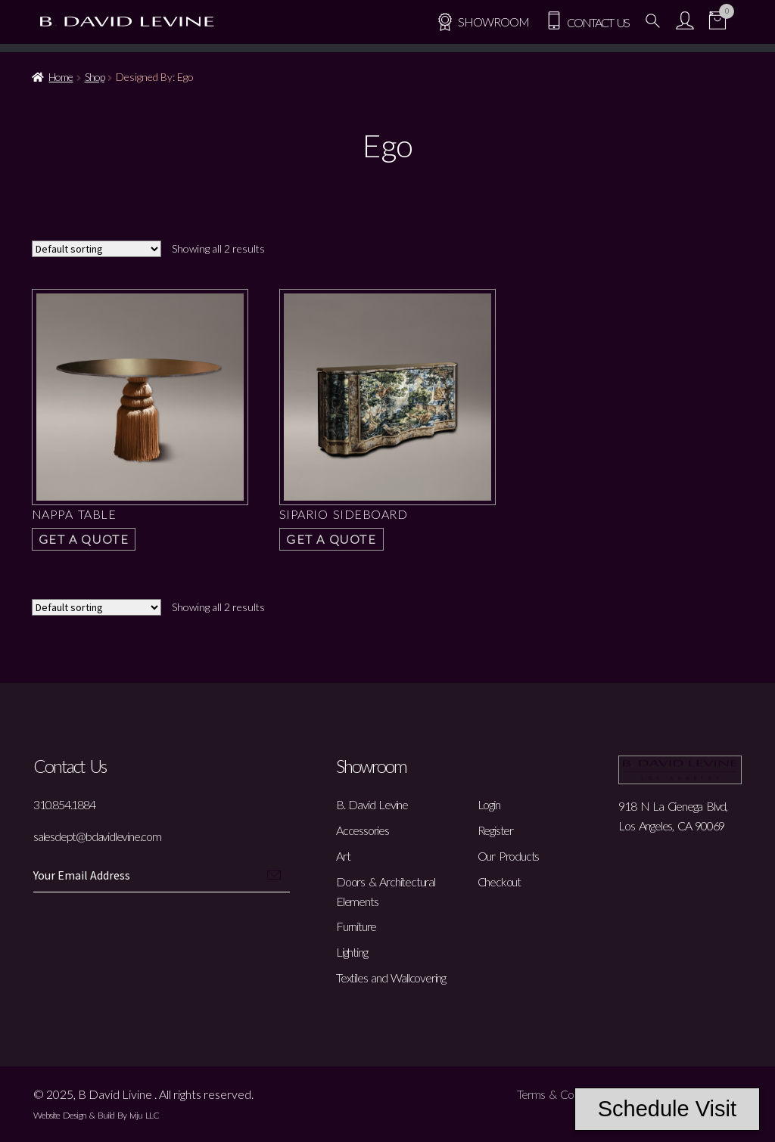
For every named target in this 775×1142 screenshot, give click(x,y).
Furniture (356, 926)
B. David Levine (372, 804)
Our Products (509, 856)
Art (343, 856)
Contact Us (587, 22)
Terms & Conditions (562, 1094)
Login (489, 804)
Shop (94, 76)
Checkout (499, 881)
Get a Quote (84, 539)
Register (495, 830)
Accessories (362, 830)
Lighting (351, 952)
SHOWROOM (482, 22)
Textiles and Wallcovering (391, 977)
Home (60, 76)
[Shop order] (96, 249)
